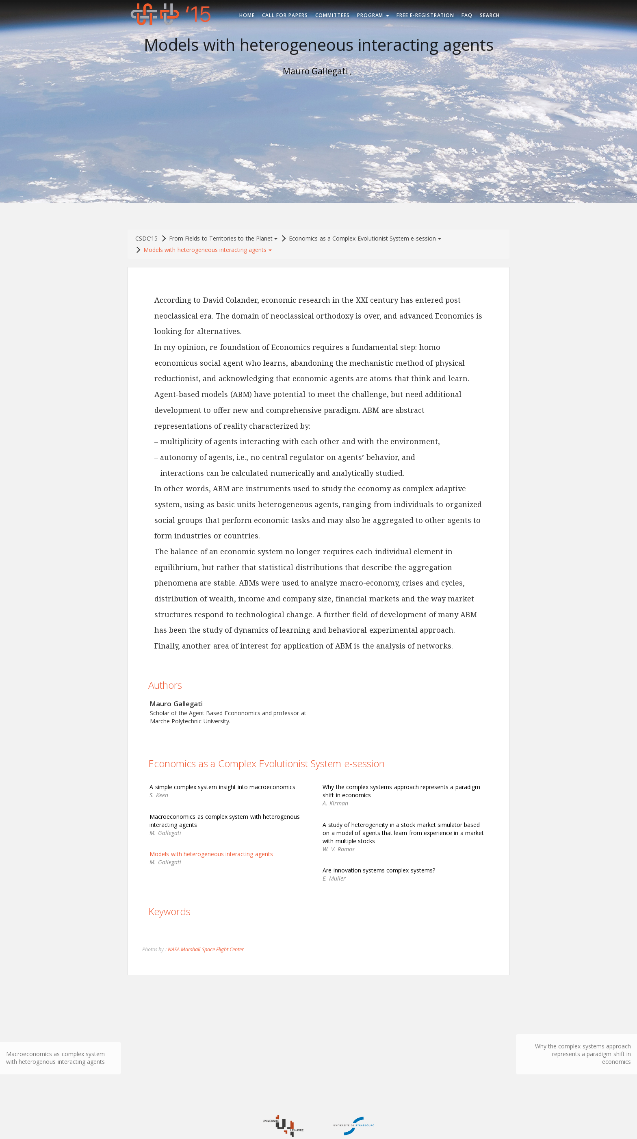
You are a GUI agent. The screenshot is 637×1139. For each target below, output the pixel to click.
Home (247, 15)
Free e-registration (425, 15)
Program (373, 15)
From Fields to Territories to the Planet (223, 238)
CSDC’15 (146, 238)
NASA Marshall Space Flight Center (206, 949)
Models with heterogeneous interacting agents (207, 250)
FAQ (467, 15)
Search (490, 15)
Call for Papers (285, 15)
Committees (332, 15)
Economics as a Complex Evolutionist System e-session (365, 238)
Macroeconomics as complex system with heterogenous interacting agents (55, 1057)
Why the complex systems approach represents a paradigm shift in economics (583, 1053)
